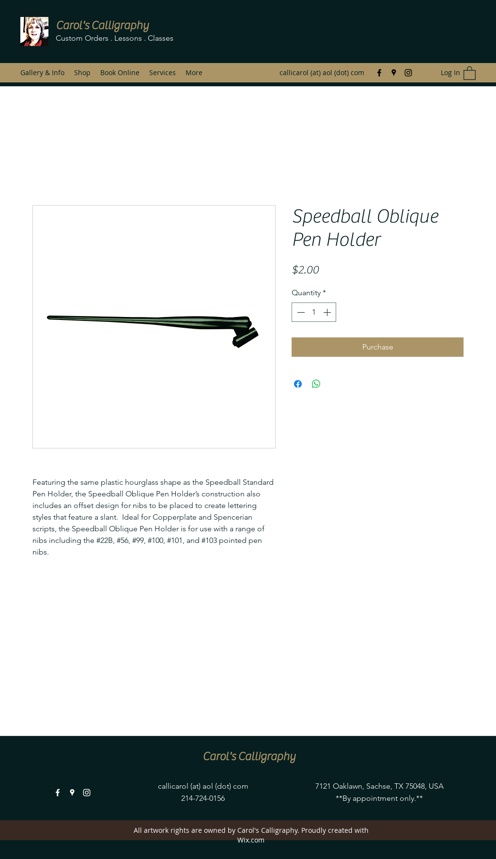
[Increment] (328, 312)
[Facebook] (379, 73)
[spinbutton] (314, 312)
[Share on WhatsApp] (316, 384)
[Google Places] (394, 73)
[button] (470, 72)
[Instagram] (408, 73)
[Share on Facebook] (298, 384)
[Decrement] (300, 312)
